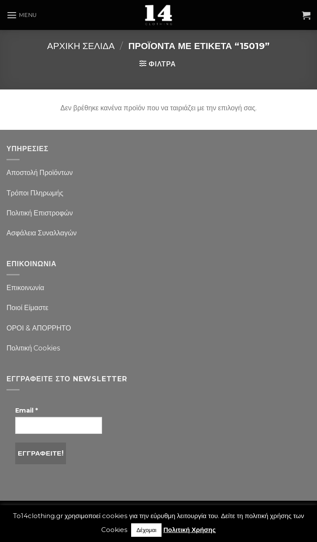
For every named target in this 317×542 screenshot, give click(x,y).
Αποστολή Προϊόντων (40, 173)
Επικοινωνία (25, 288)
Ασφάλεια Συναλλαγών (42, 233)
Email (26, 410)
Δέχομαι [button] (146, 529)
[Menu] (22, 15)
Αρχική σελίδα (81, 45)
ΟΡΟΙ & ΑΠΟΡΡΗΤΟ (39, 328)
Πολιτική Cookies (33, 348)
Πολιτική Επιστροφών (40, 213)
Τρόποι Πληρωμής (35, 193)
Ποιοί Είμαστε (27, 308)
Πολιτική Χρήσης (189, 529)
